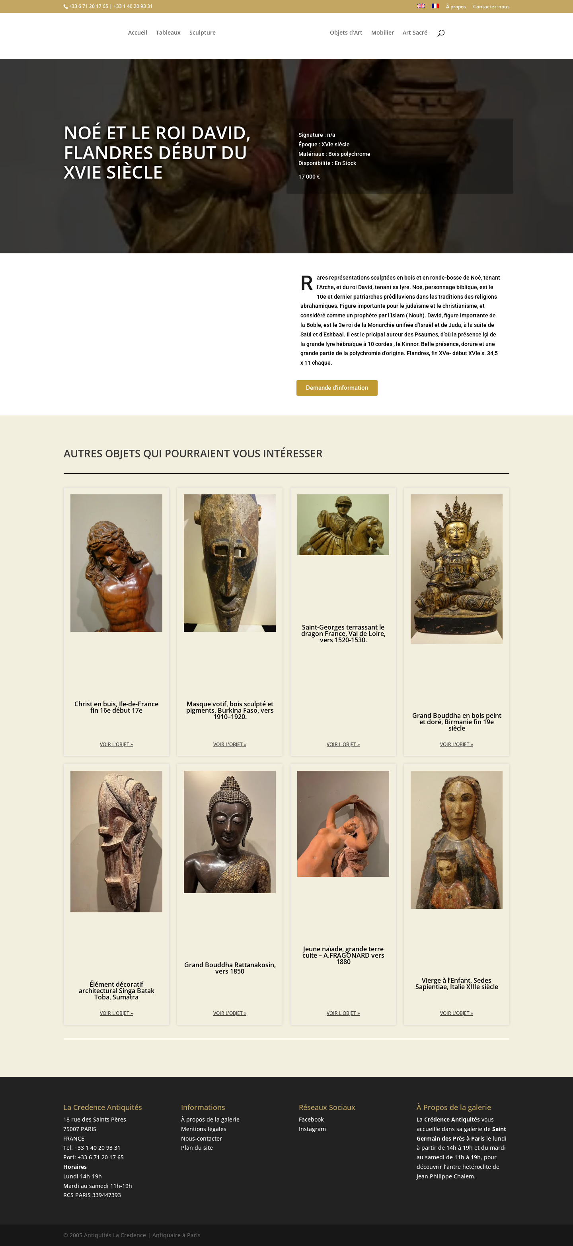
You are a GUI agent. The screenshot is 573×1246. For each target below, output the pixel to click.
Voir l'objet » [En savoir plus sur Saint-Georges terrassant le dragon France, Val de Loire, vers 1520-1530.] (343, 744)
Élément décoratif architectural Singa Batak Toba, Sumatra (116, 990)
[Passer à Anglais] (421, 8)
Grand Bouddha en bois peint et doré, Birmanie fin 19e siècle (456, 722)
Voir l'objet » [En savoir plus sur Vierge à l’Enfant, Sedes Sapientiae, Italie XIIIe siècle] (456, 1013)
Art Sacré (416, 36)
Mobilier (383, 36)
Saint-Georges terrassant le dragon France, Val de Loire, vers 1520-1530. (343, 633)
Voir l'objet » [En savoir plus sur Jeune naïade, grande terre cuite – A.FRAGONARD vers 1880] (343, 1013)
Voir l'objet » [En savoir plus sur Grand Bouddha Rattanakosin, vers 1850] (229, 1013)
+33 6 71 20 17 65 (101, 1157)
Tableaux (167, 36)
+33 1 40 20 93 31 (97, 1147)
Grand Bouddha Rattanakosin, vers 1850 (230, 968)
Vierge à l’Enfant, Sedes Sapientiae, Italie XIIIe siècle (456, 983)
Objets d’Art (347, 36)
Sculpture (201, 36)
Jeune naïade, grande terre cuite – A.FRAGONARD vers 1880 (343, 955)
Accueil (136, 36)
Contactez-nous (491, 7)
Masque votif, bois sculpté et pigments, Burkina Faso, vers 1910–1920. (230, 710)
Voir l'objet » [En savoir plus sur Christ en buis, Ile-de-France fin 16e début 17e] (116, 744)
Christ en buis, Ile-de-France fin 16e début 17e (116, 707)
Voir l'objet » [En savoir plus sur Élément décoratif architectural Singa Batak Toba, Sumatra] (116, 1013)
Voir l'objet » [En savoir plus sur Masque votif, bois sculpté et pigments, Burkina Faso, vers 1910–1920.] (229, 744)
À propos (456, 7)
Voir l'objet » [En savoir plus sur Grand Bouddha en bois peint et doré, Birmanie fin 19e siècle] (456, 744)
